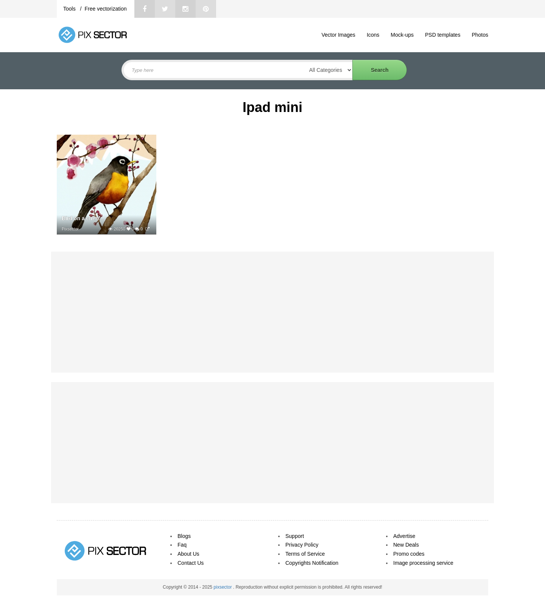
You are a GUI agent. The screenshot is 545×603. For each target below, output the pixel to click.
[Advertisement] (272, 312)
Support (294, 536)
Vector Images (338, 35)
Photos (480, 35)
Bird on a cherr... (82, 218)
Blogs (184, 536)
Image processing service (423, 563)
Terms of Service (305, 554)
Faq (182, 545)
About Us (188, 554)
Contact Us (191, 563)
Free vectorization (105, 9)
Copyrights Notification (311, 563)
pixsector (223, 587)
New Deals (406, 545)
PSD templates (442, 35)
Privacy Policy (301, 545)
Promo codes (408, 554)
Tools (70, 9)
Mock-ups (402, 35)
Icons (373, 35)
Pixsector (70, 229)
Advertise (404, 536)
